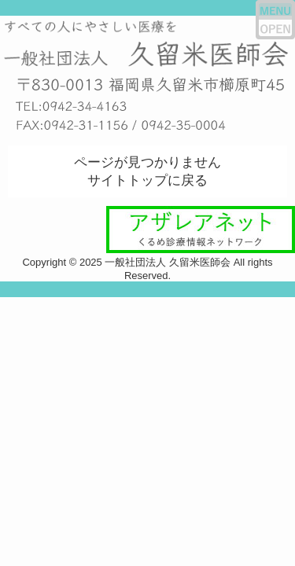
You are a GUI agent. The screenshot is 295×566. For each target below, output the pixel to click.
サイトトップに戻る (147, 180)
